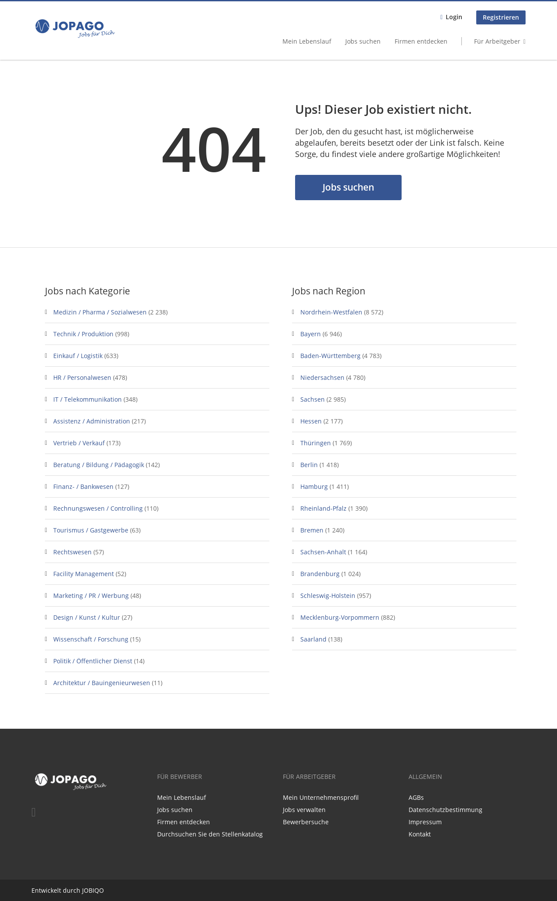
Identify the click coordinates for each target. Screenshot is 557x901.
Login (454, 17)
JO (85, 890)
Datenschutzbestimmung (445, 809)
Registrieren (501, 17)
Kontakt (420, 834)
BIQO (96, 890)
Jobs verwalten (304, 809)
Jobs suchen (363, 41)
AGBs (416, 797)
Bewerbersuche (306, 822)
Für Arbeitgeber (497, 41)
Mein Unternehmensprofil (321, 797)
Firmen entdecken (421, 41)
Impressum (425, 822)
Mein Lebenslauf (306, 41)
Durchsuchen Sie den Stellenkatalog (210, 834)
